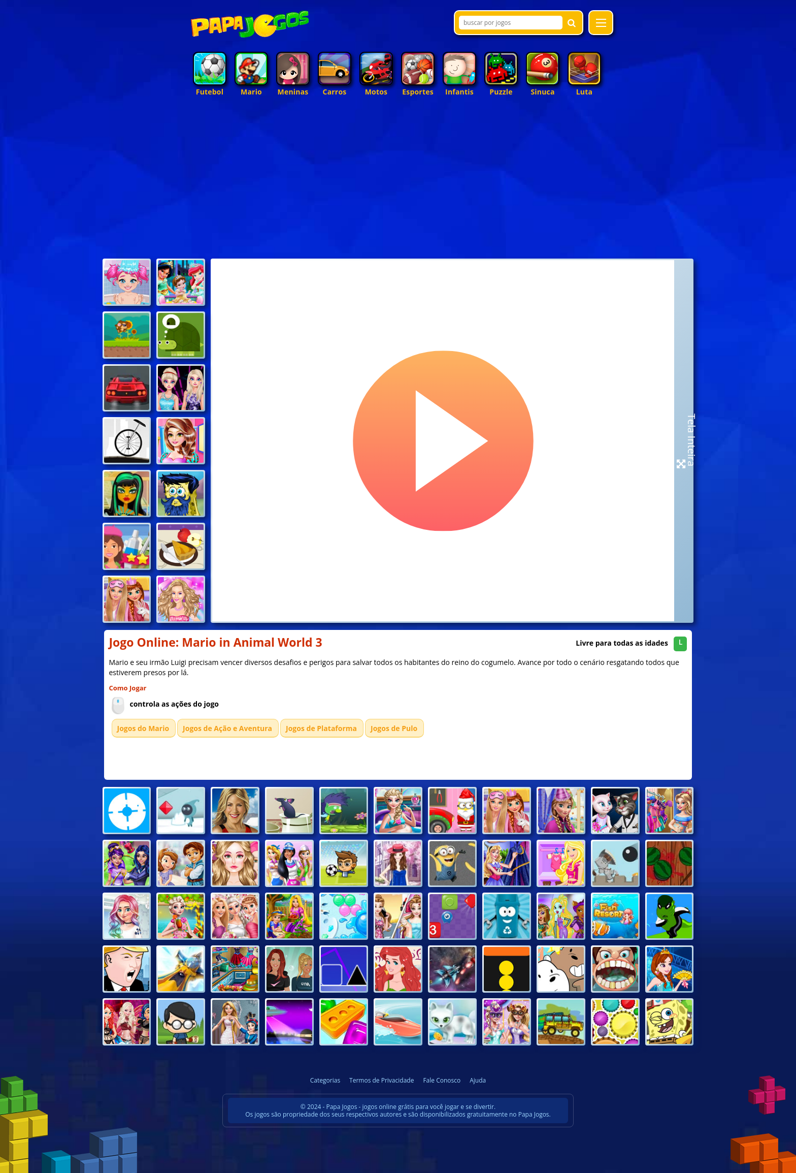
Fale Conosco (441, 1080)
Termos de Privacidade (381, 1080)
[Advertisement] (398, 180)
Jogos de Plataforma (321, 728)
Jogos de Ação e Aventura (227, 728)
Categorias (325, 1080)
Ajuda (478, 1080)
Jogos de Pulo (394, 728)
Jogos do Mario (143, 728)
